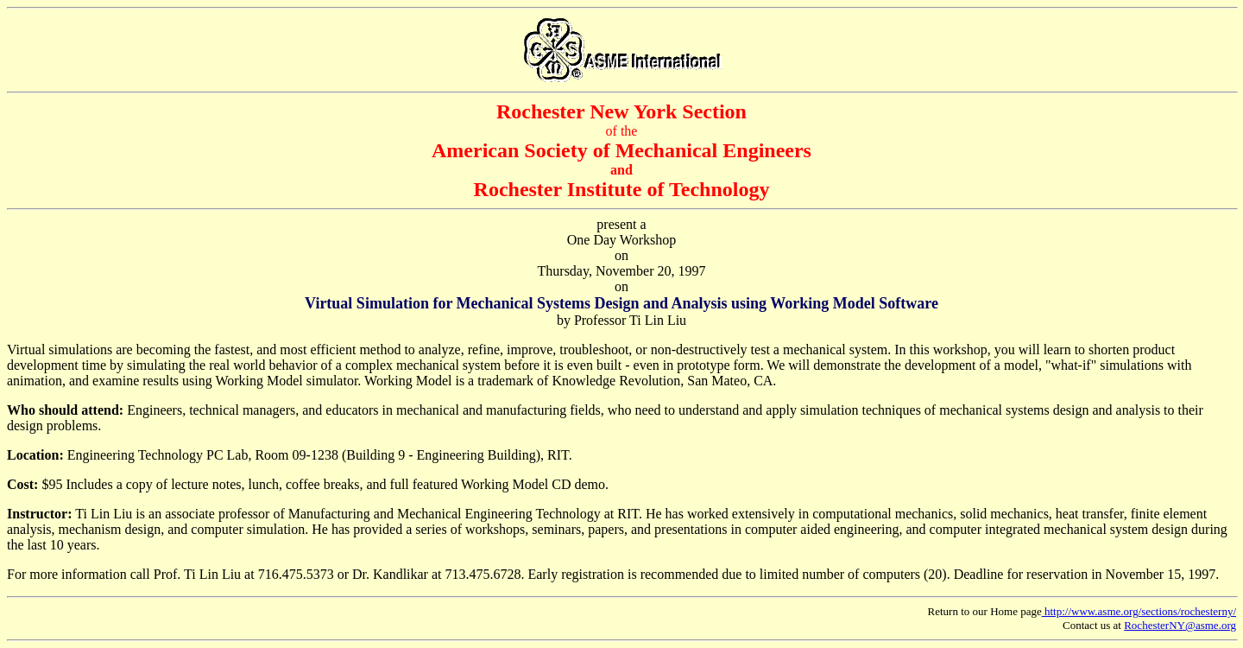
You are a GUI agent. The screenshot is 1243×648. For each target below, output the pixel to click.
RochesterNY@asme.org (1180, 625)
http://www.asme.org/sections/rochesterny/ (1139, 611)
